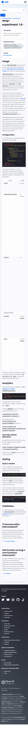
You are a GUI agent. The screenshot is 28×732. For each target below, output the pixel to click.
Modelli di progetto (7, 639)
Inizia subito (6, 631)
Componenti (16, 18)
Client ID (22, 99)
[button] (25, 2)
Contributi (5, 649)
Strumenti (5, 641)
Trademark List (6, 664)
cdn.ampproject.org (19, 725)
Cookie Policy (4, 697)
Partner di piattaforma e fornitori (11, 647)
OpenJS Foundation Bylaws (9, 660)
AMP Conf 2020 (6, 670)
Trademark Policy (7, 662)
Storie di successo (7, 623)
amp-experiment (7, 55)
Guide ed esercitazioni (8, 633)
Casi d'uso (5, 621)
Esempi (5, 637)
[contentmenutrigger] (13, 10)
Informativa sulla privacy (14, 695)
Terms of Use (4, 695)
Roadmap (5, 651)
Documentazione (7, 18)
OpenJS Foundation (8, 702)
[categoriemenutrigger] (9, 15)
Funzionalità (6, 625)
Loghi (4, 681)
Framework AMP (7, 619)
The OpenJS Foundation (8, 658)
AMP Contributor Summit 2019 (10, 672)
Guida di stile (6, 679)
